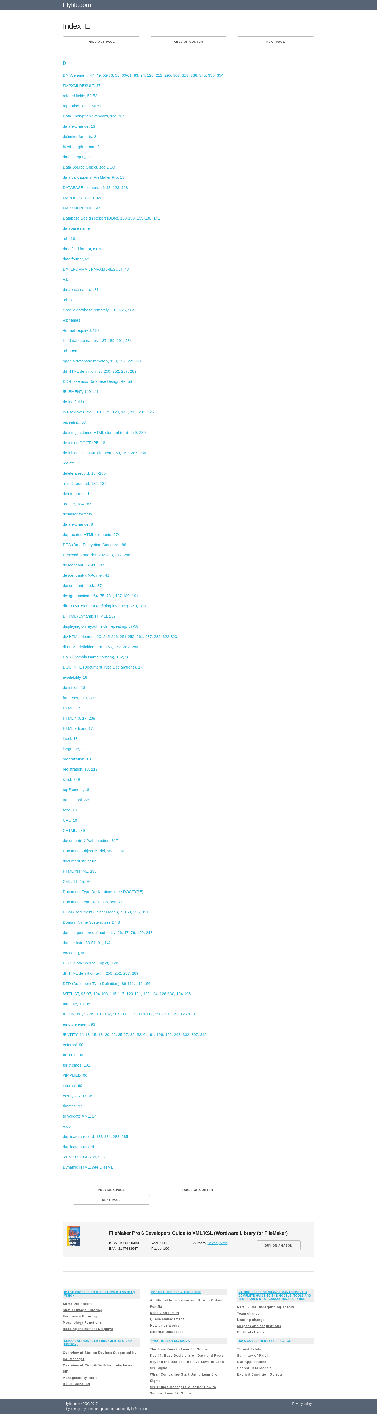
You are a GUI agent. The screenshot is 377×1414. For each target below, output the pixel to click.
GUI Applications (252, 1362)
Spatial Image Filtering (82, 1310)
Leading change (251, 1320)
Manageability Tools (80, 1378)
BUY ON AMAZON (279, 1245)
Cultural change (251, 1332)
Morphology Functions (82, 1323)
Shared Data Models (254, 1368)
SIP (66, 1371)
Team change (248, 1313)
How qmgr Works (164, 1325)
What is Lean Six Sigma (170, 1340)
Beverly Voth (218, 1243)
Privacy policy (302, 1404)
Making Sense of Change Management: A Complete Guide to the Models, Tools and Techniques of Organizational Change (275, 1295)
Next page (275, 41)
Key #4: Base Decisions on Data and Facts (187, 1355)
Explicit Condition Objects (260, 1374)
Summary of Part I (253, 1355)
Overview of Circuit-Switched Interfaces (97, 1365)
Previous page (101, 41)
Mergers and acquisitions (259, 1326)
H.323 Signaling (76, 1384)
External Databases (167, 1332)
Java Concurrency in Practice (265, 1340)
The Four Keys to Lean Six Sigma (179, 1349)
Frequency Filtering (80, 1316)
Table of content (188, 41)
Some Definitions (78, 1304)
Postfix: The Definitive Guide (176, 1292)
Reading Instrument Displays (88, 1329)
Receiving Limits (164, 1313)
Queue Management (167, 1319)
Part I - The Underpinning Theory (266, 1307)
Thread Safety (249, 1349)
